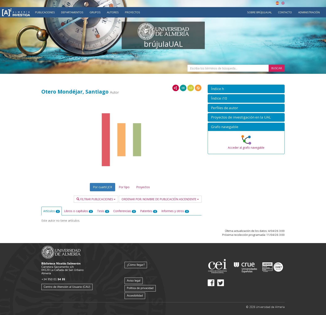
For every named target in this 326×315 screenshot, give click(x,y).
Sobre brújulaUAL (259, 12)
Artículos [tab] (51, 211)
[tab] (246, 89)
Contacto (285, 12)
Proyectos (132, 12)
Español (277, 3)
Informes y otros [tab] (175, 211)
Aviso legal (133, 280)
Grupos (95, 12)
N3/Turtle (190, 88)
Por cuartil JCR (102, 187)
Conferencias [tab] (124, 211)
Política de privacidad (140, 288)
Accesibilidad (135, 295)
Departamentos (72, 12)
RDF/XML (175, 88)
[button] (246, 89)
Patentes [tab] (148, 211)
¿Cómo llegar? (136, 265)
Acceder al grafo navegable (246, 147)
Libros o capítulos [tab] (78, 211)
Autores (113, 12)
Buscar (276, 68)
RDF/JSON (198, 88)
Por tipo (124, 187)
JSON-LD (183, 88)
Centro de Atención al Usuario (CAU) (67, 287)
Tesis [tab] (103, 211)
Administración (309, 12)
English (283, 3)
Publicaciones (45, 12)
